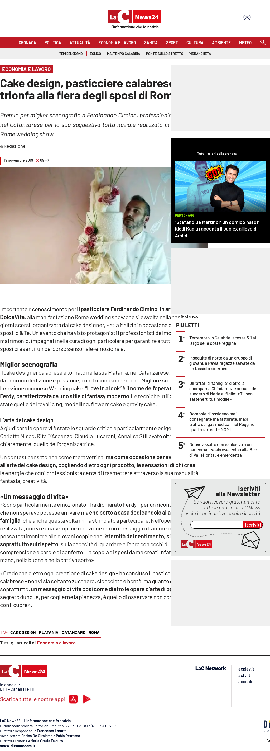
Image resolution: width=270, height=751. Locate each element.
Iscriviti (253, 525)
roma (94, 632)
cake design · (24, 632)
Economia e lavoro (56, 642)
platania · (49, 632)
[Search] (263, 43)
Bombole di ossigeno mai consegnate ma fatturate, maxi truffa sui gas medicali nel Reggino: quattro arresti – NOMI (222, 421)
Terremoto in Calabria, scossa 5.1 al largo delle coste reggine (222, 340)
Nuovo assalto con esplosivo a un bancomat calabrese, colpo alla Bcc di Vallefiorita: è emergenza (223, 449)
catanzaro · (74, 632)
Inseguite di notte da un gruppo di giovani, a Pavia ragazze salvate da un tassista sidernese (222, 363)
